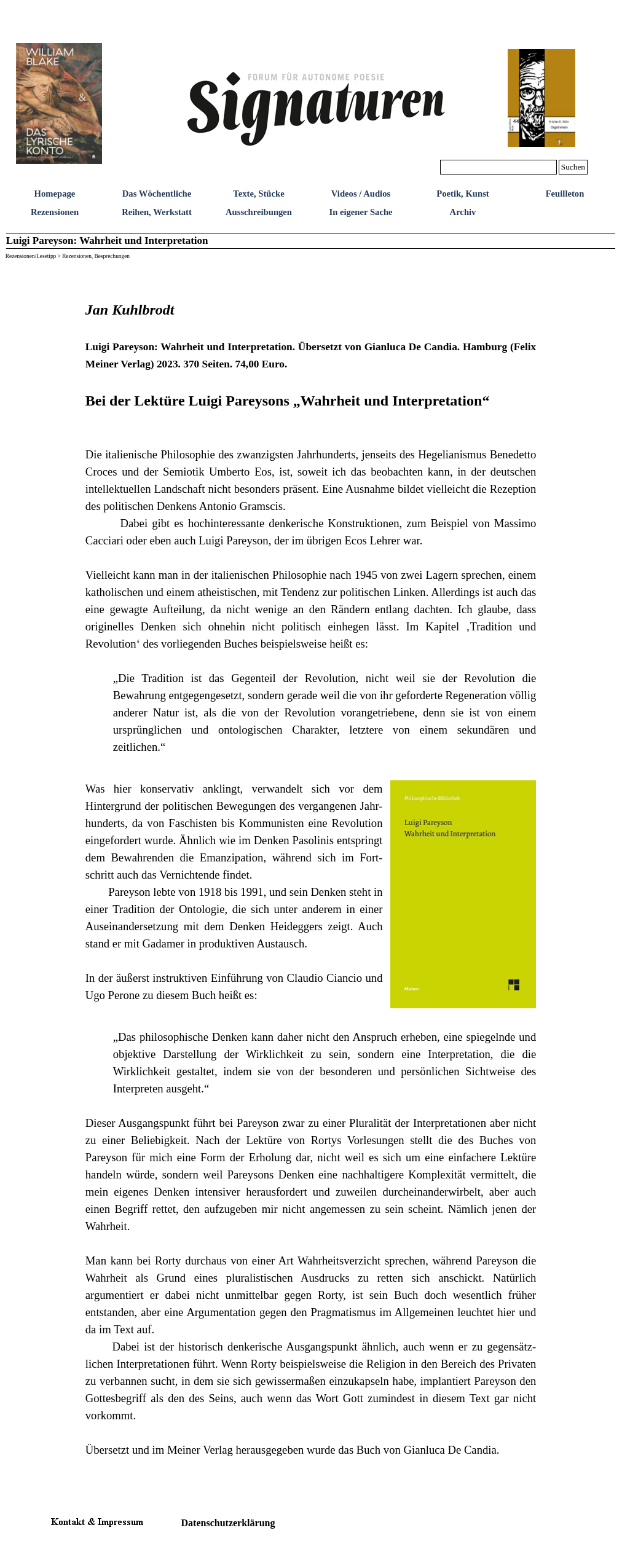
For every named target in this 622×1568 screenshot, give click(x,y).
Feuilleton (565, 193)
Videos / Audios (360, 193)
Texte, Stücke (258, 193)
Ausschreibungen (259, 212)
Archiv (463, 212)
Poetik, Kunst (462, 193)
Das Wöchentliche (157, 193)
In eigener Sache (360, 212)
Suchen (573, 166)
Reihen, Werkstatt (157, 212)
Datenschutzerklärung (228, 1523)
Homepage (55, 193)
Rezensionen (55, 212)
